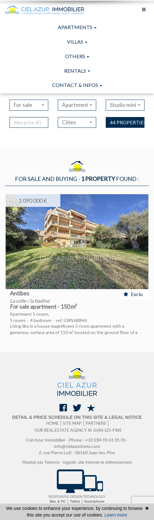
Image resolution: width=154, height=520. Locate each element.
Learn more (115, 514)
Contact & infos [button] (77, 85)
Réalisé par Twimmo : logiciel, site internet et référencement (76, 462)
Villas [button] (77, 42)
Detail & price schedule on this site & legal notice (77, 417)
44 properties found (127, 122)
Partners (96, 423)
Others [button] (77, 56)
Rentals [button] (77, 71)
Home (52, 423)
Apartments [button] (77, 27)
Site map (72, 423)
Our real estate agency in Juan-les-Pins (78, 430)
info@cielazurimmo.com (77, 446)
